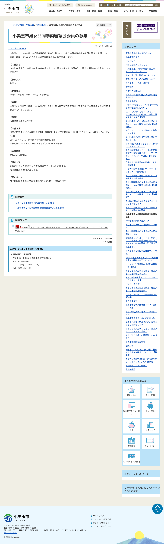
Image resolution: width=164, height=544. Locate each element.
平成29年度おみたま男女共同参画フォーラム (141, 313)
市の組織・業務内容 (25, 25)
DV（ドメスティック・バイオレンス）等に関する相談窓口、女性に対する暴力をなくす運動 (141, 114)
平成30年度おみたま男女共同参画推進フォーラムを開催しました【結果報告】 (141, 185)
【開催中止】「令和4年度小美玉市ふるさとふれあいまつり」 (141, 70)
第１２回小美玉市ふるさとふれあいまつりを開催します (141, 323)
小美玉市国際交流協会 (135, 341)
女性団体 (129, 86)
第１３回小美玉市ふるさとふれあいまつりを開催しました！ (141, 272)
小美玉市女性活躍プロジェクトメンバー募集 (141, 306)
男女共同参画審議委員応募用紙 (35, 203)
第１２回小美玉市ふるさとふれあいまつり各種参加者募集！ (141, 330)
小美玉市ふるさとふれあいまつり (140, 318)
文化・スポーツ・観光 (133, 11)
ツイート (22, 48)
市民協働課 (41, 25)
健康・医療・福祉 (94, 11)
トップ (11, 25)
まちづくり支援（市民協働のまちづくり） (141, 336)
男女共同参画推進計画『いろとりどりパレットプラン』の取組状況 (141, 360)
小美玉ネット (131, 247)
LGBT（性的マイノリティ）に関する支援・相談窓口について (142, 106)
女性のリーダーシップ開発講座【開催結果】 (141, 296)
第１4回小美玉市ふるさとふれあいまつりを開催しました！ (142, 145)
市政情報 (153, 11)
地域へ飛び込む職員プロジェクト (140, 75)
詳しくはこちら (10, 532)
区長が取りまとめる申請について (140, 79)
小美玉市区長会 (132, 57)
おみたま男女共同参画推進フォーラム (141, 252)
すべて (104, 5)
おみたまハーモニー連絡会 (137, 82)
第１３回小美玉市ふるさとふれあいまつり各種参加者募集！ (141, 289)
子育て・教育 (74, 11)
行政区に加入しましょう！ (137, 64)
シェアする (13, 48)
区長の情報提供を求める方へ (138, 53)
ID (122, 5)
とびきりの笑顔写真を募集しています (141, 226)
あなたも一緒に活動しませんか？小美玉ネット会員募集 (141, 177)
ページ (111, 5)
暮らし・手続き (56, 11)
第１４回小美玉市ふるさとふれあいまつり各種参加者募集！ (141, 209)
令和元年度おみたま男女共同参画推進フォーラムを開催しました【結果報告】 (141, 124)
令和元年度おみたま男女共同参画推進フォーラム (141, 138)
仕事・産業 (113, 11)
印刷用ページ (105, 25)
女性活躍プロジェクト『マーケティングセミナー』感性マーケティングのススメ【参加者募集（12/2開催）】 (142, 240)
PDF (117, 5)
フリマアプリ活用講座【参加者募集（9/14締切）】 (141, 265)
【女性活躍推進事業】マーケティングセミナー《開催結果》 (141, 170)
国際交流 (129, 345)
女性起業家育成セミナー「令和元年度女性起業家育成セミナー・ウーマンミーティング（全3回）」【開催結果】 (141, 154)
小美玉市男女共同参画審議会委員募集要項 (40, 208)
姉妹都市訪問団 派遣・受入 (137, 220)
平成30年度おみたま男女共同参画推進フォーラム (141, 232)
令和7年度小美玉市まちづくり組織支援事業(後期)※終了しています (142, 259)
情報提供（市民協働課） (136, 365)
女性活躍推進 (131, 101)
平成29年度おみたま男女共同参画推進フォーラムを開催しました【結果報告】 (141, 194)
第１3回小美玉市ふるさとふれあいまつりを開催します (142, 278)
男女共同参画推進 (133, 90)
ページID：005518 (103, 45)
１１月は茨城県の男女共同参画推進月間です (141, 96)
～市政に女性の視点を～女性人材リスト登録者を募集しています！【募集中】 (141, 352)
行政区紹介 (130, 61)
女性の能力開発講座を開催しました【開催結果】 (141, 163)
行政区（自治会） (133, 284)
